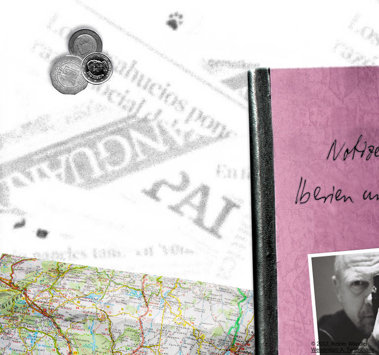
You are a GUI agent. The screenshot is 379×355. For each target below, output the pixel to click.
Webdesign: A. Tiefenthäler (342, 350)
